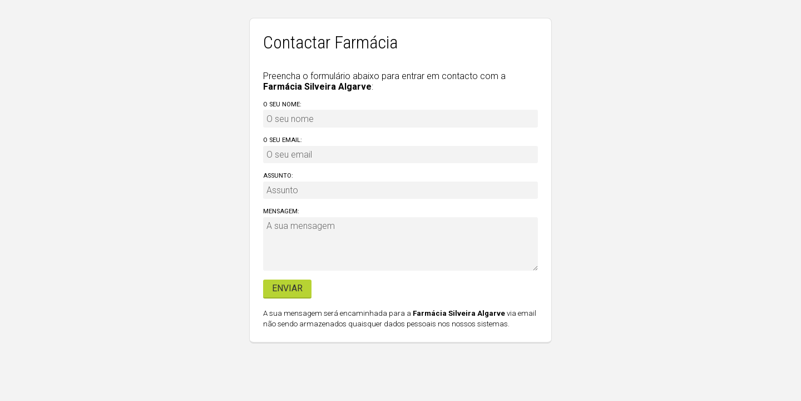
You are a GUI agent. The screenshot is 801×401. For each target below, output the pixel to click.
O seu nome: (282, 104)
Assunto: (278, 175)
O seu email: (282, 140)
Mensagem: (281, 211)
